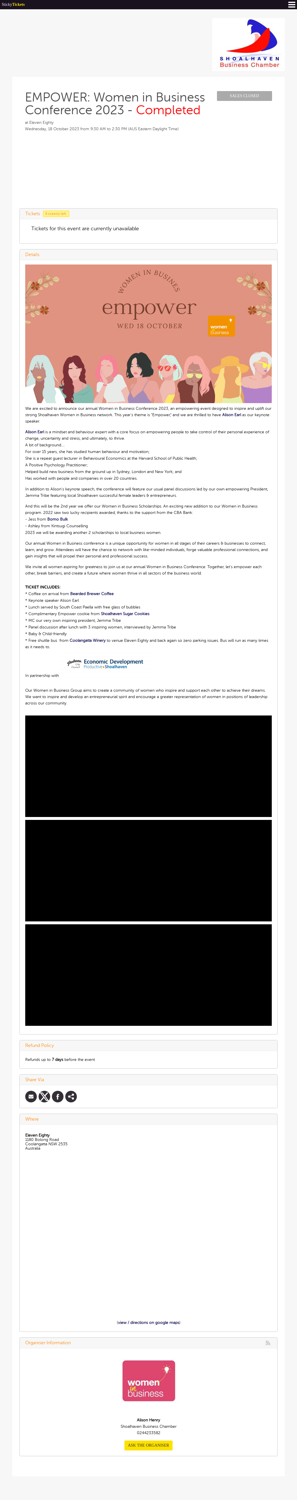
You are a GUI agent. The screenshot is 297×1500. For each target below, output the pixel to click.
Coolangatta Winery (88, 640)
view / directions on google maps (148, 1322)
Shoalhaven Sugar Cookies (125, 614)
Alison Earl (231, 415)
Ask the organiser (148, 1445)
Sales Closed (244, 96)
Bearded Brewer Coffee (92, 594)
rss (268, 1342)
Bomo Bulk (57, 519)
